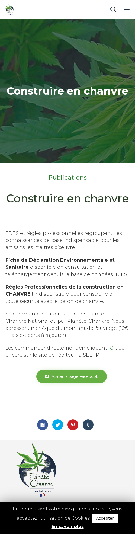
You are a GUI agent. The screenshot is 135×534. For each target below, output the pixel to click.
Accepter (105, 518)
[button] (71, 376)
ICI (111, 348)
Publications (68, 177)
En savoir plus (68, 526)
